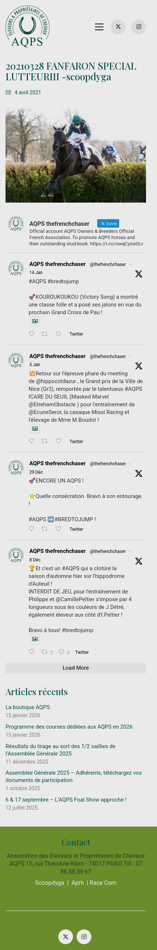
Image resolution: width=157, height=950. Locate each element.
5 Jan (139, 351)
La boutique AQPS (28, 662)
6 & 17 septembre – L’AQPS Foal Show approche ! (66, 754)
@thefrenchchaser (108, 268)
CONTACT (126, 921)
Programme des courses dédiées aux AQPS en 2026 (69, 682)
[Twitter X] (68, 891)
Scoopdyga (52, 837)
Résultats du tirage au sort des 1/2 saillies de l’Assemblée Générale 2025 (76, 705)
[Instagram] (87, 891)
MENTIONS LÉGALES (77, 915)
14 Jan (140, 268)
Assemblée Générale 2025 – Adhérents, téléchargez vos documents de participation (74, 732)
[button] (105, 27)
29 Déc (141, 450)
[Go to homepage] (28, 27)
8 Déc (139, 522)
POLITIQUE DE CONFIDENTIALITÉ (63, 921)
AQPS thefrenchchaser (57, 267)
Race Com (105, 837)
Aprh (80, 837)
